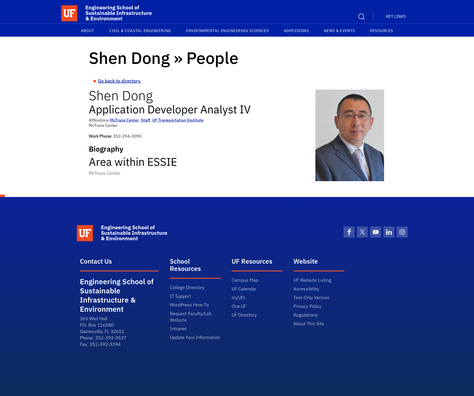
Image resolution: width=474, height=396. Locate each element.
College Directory (187, 287)
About (87, 30)
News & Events (339, 30)
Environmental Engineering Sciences (227, 30)
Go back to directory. (119, 81)
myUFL (239, 297)
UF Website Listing (312, 280)
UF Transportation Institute (177, 120)
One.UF (239, 306)
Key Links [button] (396, 16)
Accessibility (306, 289)
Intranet (178, 328)
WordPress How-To (189, 305)
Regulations (305, 315)
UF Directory (244, 315)
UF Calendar (244, 289)
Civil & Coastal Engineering (140, 30)
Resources (381, 30)
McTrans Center (124, 120)
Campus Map (245, 280)
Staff (145, 120)
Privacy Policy (307, 306)
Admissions (296, 30)
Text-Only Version (311, 297)
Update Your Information (195, 337)
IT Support (180, 296)
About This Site (308, 323)
